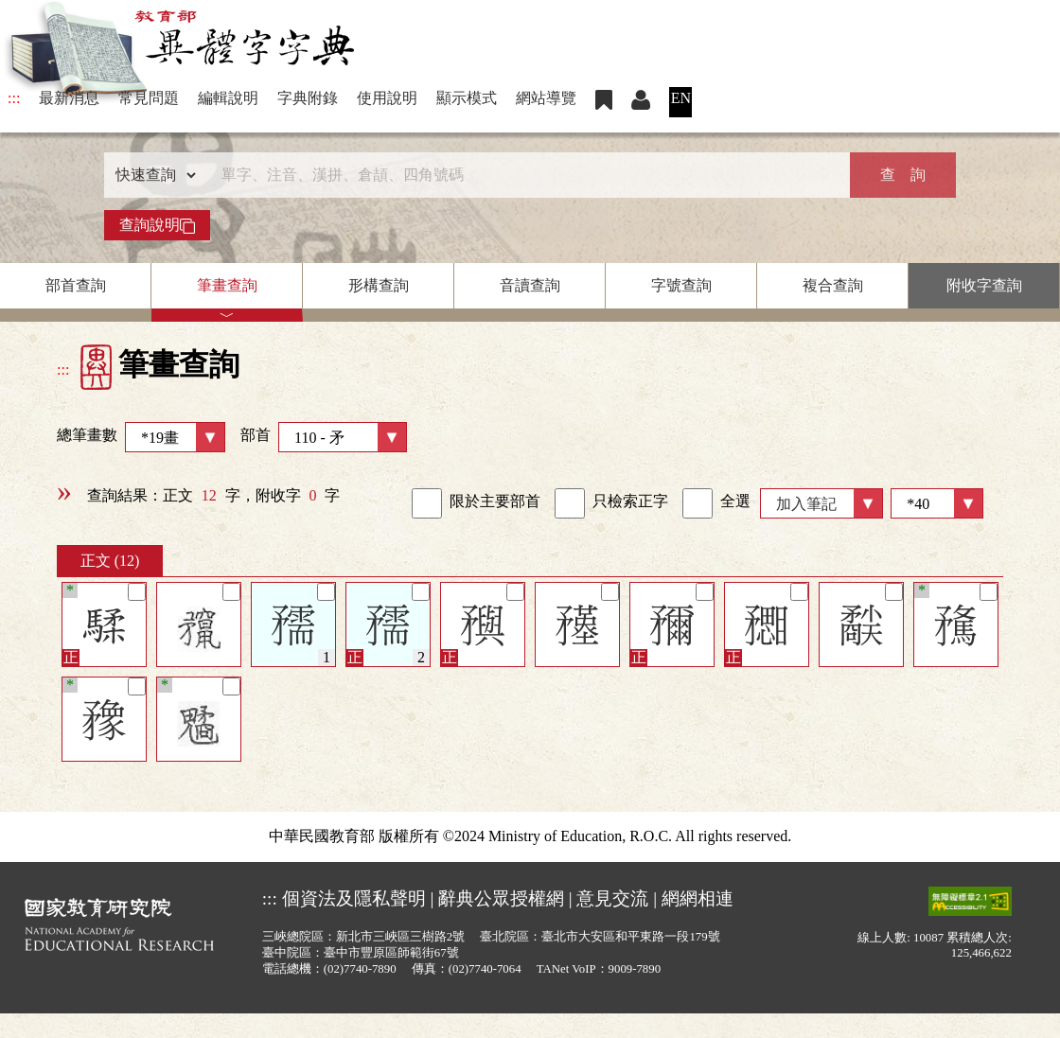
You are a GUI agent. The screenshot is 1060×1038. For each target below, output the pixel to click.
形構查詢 (378, 285)
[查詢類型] (151, 175)
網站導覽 (546, 98)
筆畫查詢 (227, 285)
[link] (427, 503)
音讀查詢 (530, 285)
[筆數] (937, 503)
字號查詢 (681, 285)
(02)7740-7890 (360, 969)
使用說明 (387, 98)
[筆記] (137, 592)
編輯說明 (228, 98)
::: (14, 98)
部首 (323, 437)
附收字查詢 (984, 285)
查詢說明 (157, 225)
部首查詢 (75, 285)
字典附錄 (307, 98)
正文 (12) (110, 561)
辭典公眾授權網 (501, 898)
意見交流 (612, 898)
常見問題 (148, 98)
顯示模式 (466, 98)
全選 (716, 503)
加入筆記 (806, 504)
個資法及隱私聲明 (354, 898)
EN (681, 98)
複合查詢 (833, 285)
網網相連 (697, 898)
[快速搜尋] (523, 175)
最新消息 (69, 98)
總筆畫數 (141, 437)
